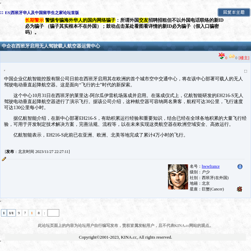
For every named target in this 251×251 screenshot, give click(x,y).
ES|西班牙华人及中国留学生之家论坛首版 (42, 12)
